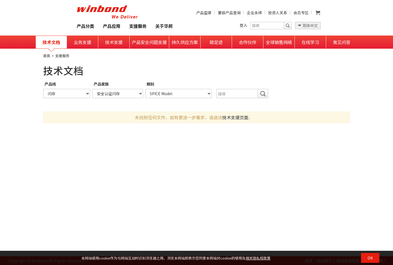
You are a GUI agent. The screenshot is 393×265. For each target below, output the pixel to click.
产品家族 (101, 84)
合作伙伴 (247, 42)
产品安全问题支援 (149, 42)
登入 (243, 25)
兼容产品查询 (229, 12)
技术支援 (114, 42)
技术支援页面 (235, 117)
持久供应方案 (185, 42)
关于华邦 (164, 26)
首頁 (46, 55)
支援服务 (138, 26)
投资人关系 (277, 12)
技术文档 (51, 42)
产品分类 (85, 26)
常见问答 (341, 42)
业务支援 (82, 42)
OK (370, 258)
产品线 (50, 84)
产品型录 (204, 12)
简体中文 (310, 25)
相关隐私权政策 (258, 258)
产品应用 (111, 26)
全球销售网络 (279, 42)
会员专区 (301, 12)
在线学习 (310, 42)
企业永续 (254, 12)
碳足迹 (216, 42)
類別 (150, 84)
